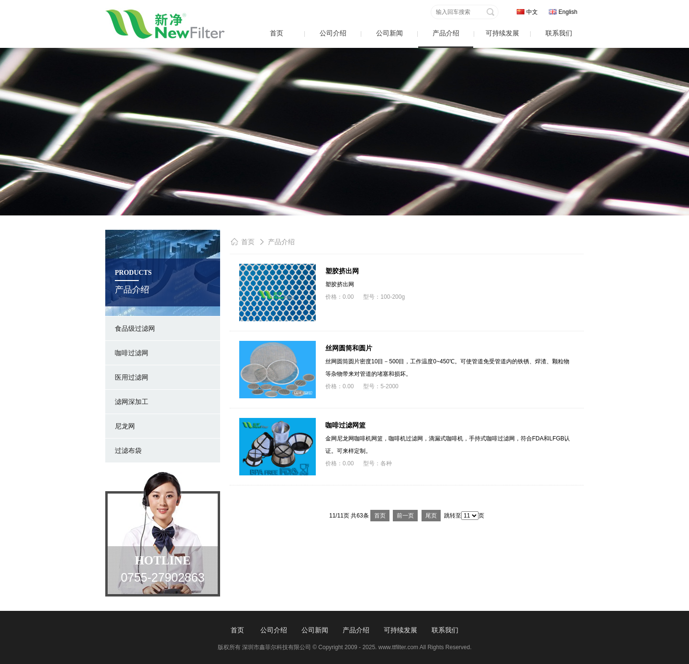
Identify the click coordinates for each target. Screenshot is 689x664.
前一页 (405, 515)
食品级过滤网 (135, 328)
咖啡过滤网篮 (345, 425)
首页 (276, 33)
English (567, 12)
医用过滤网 (131, 377)
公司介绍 (333, 33)
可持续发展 (502, 33)
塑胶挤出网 (342, 271)
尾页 (431, 515)
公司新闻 (389, 33)
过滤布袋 (128, 450)
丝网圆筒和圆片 (348, 348)
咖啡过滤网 (131, 353)
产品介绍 (446, 33)
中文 (532, 12)
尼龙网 (125, 426)
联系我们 (558, 33)
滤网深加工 (131, 401)
